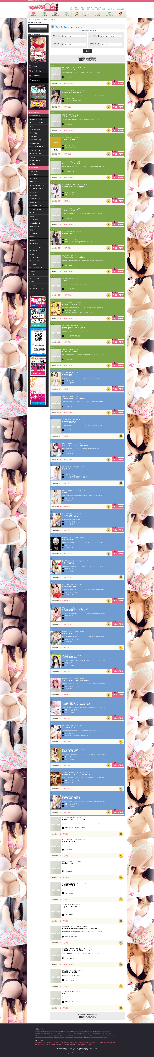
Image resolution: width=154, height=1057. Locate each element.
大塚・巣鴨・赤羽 (35, 129)
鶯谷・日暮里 (33, 133)
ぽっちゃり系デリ (35, 192)
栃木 (93, 9)
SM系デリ (32, 254)
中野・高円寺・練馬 (35, 140)
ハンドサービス (34, 195)
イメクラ (32, 275)
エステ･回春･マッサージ (36, 188)
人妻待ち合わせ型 (35, 223)
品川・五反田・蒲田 (35, 150)
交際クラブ (33, 271)
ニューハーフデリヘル (36, 268)
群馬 (103, 9)
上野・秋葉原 (33, 136)
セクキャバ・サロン (35, 247)
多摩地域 (32, 157)
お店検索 (44, 19)
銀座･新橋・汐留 (34, 143)
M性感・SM (33, 182)
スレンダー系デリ (35, 233)
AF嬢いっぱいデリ (35, 226)
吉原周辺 (32, 164)
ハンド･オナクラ (34, 278)
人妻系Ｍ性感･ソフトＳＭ (37, 185)
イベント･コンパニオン (36, 288)
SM (113, 9)
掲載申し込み (120, 9)
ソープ (32, 213)
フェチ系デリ (33, 264)
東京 (71, 9)
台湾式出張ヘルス (35, 199)
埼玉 (83, 9)
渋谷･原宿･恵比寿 (35, 116)
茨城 (98, 9)
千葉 (88, 9)
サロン (32, 292)
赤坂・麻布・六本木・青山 (37, 147)
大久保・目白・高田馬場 (36, 123)
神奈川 (77, 9)
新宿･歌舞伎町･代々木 (36, 119)
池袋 (31, 126)
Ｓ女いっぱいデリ (35, 257)
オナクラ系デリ (34, 244)
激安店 (32, 237)
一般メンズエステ (35, 282)
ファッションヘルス (35, 209)
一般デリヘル (33, 171)
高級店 (32, 216)
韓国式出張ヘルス (35, 202)
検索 (87, 51)
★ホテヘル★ (33, 250)
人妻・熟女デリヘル (35, 175)
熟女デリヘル (33, 178)
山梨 (109, 9)
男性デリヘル (33, 285)
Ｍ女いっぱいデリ (35, 261)
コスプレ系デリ (34, 219)
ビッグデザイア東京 (35, 19)
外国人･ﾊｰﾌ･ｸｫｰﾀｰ (35, 230)
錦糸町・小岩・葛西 (35, 153)
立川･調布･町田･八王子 (36, 160)
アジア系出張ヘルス (35, 206)
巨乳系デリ (33, 240)
